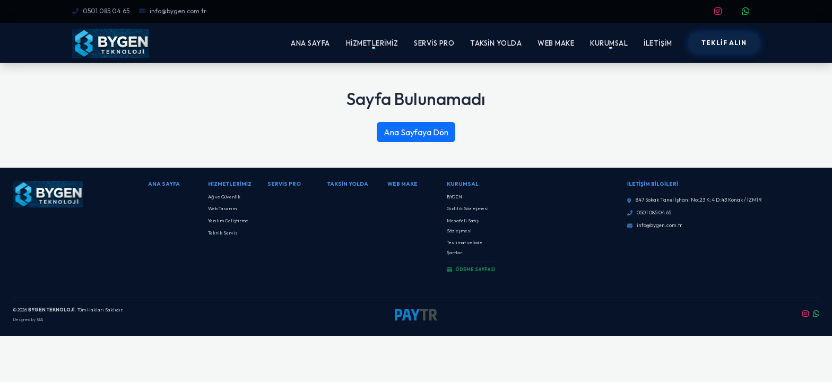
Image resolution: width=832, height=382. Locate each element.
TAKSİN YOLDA (496, 43)
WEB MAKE (556, 43)
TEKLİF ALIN (724, 43)
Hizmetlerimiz (230, 183)
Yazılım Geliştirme (228, 220)
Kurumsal (463, 183)
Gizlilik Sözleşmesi (468, 208)
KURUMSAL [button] (609, 43)
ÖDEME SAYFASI (471, 269)
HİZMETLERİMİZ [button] (372, 43)
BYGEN (454, 196)
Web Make (402, 183)
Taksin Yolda (347, 183)
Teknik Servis (223, 233)
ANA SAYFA (310, 43)
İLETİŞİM (658, 43)
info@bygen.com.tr (172, 11)
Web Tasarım (222, 208)
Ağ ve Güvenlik (224, 196)
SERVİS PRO (434, 43)
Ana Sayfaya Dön (416, 132)
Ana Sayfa (164, 183)
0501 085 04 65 (100, 11)
